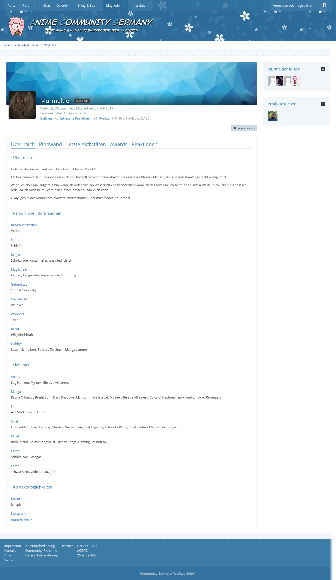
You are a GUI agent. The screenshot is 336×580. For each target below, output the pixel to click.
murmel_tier (20, 519)
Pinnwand (50, 144)
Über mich (23, 144)
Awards (118, 144)
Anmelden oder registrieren (293, 5)
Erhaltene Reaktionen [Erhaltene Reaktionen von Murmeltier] (76, 118)
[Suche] (324, 5)
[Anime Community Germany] (168, 26)
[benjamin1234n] (288, 81)
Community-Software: (168, 573)
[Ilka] (273, 81)
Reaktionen (145, 144)
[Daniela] (280, 81)
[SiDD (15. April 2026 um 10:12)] (273, 116)
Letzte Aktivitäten (86, 144)
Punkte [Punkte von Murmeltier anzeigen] (104, 118)
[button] (244, 128)
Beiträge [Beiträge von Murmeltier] (46, 118)
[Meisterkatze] (296, 81)
